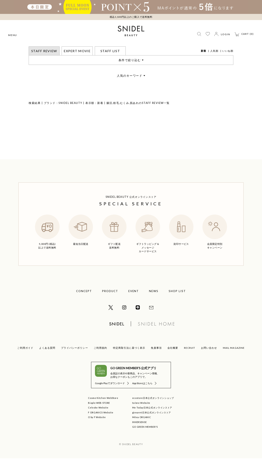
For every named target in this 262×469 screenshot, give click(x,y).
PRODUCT (110, 301)
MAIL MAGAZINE (234, 358)
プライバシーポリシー (74, 358)
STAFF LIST (110, 61)
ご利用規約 (100, 358)
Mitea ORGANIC (141, 427)
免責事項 (156, 358)
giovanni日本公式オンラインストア (151, 423)
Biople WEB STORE (99, 413)
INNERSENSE (139, 432)
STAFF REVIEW (50, 49)
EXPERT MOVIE (77, 61)
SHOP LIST (177, 301)
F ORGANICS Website (100, 423)
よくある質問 (47, 358)
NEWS (153, 301)
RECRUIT (189, 358)
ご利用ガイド (25, 358)
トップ (33, 49)
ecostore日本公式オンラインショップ (153, 408)
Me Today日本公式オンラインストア (152, 418)
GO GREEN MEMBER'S (145, 437)
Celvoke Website (98, 418)
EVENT (133, 301)
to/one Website (141, 413)
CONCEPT (84, 301)
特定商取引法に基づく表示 (129, 358)
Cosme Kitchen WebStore (103, 408)
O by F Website (97, 427)
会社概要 (172, 358)
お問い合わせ (209, 358)
